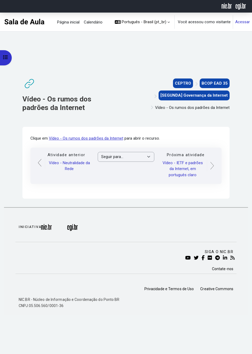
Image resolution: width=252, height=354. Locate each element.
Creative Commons (216, 289)
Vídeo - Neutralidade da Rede (69, 165)
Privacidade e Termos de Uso (169, 289)
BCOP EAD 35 (215, 83)
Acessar (242, 21)
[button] (142, 22)
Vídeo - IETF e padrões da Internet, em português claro (183, 168)
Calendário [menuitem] (93, 22)
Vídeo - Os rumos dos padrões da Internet (86, 138)
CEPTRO (183, 83)
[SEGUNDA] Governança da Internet (194, 95)
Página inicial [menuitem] (68, 22)
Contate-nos (222, 269)
